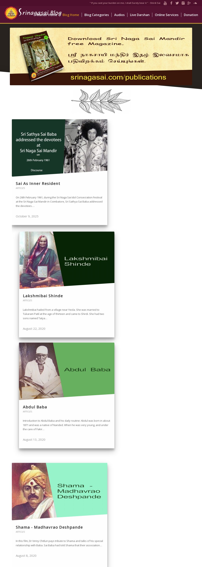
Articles (20, 167)
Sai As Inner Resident (28, 160)
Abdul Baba (154, 157)
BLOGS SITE (113, 520)
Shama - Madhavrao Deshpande (37, 281)
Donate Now (177, 511)
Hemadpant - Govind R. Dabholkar (164, 281)
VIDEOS (111, 526)
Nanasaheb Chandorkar (154, 403)
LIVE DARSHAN (115, 515)
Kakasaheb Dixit (96, 279)
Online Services (176, 521)
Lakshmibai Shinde (99, 157)
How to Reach (177, 532)
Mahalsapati (29, 400)
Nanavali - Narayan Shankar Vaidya (99, 403)
